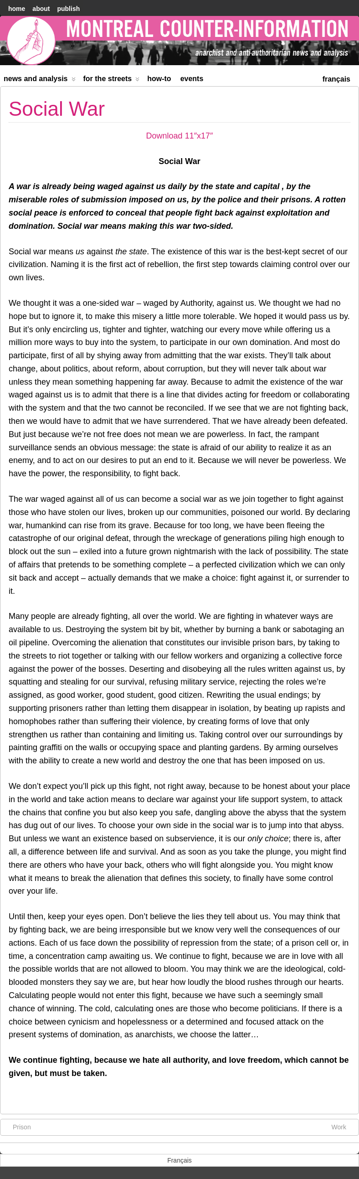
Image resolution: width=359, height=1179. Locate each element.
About (41, 8)
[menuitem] (336, 78)
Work (343, 1126)
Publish (68, 8)
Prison (17, 1126)
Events (192, 78)
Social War (57, 109)
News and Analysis (40, 80)
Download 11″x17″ (179, 135)
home (16, 8)
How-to (159, 78)
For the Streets (111, 80)
